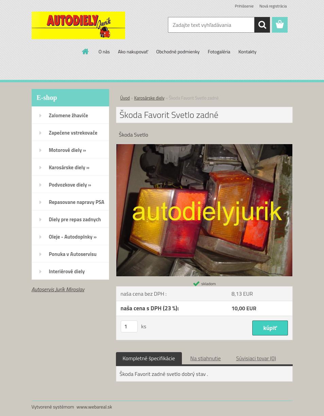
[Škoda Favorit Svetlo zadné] (204, 147)
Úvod (125, 97)
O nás (104, 51)
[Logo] (78, 25)
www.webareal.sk (94, 406)
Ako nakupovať (133, 51)
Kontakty (247, 51)
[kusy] (129, 326)
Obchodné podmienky (178, 51)
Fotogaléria (219, 51)
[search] (262, 25)
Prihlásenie (244, 6)
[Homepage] (85, 51)
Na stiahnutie (205, 358)
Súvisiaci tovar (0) (256, 358)
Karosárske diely (149, 97)
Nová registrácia (273, 6)
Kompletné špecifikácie (149, 358)
